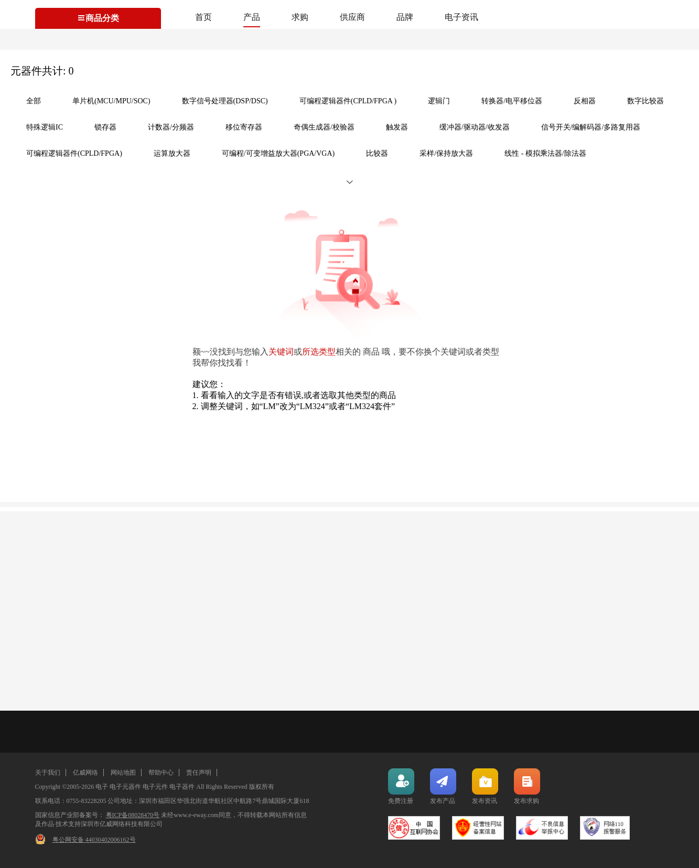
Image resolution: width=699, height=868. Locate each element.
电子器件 (182, 786)
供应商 (352, 17)
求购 (300, 17)
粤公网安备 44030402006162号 (94, 839)
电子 (101, 786)
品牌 (404, 17)
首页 (203, 17)
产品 (251, 17)
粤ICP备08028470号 (133, 815)
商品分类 (98, 18)
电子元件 (155, 786)
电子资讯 (461, 17)
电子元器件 (125, 786)
